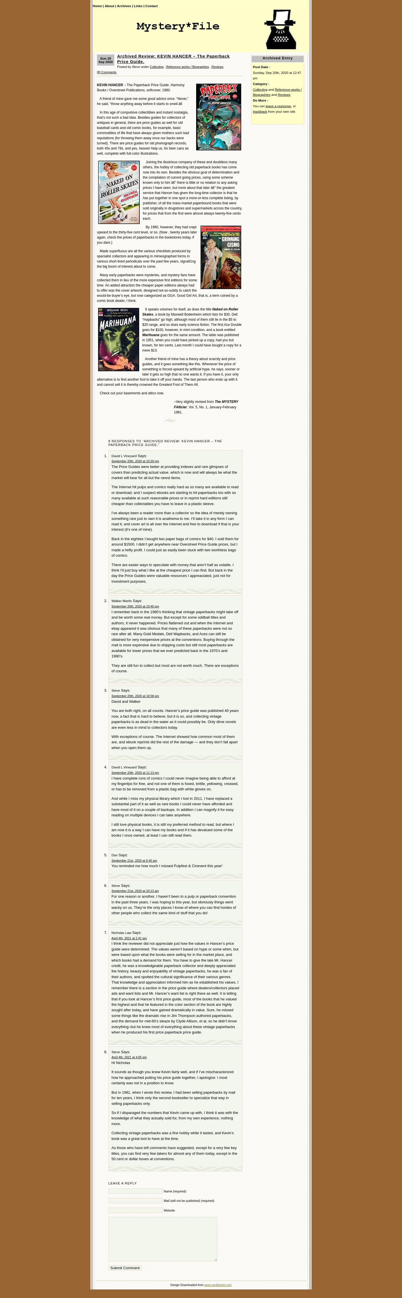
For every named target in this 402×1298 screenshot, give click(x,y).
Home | (98, 6)
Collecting (156, 66)
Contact (151, 6)
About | (110, 6)
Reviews (218, 66)
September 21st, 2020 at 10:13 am (135, 891)
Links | (139, 6)
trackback (260, 111)
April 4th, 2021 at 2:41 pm (129, 938)
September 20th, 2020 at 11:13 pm (135, 772)
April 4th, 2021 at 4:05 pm (129, 1057)
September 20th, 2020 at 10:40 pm (135, 606)
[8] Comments (106, 72)
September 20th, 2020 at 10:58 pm (135, 696)
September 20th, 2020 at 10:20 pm (135, 461)
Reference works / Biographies (187, 66)
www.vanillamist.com (218, 1293)
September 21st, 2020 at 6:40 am (134, 860)
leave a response (278, 106)
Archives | (125, 6)
